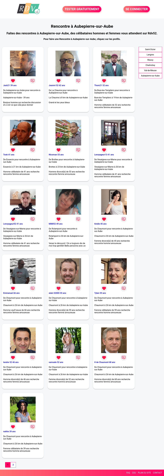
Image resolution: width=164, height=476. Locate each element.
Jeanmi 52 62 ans (57, 85)
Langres (150, 54)
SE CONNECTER (137, 9)
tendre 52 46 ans (11, 362)
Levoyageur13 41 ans (104, 154)
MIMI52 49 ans (56, 224)
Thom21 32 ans (101, 85)
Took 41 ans (8, 154)
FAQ (128, 473)
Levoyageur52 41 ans (13, 224)
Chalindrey (150, 65)
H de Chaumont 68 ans (104, 362)
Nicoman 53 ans (56, 154)
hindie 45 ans (100, 224)
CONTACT (157, 473)
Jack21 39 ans (10, 85)
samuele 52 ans (56, 362)
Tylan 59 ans (100, 293)
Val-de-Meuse (150, 70)
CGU (134, 473)
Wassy (150, 60)
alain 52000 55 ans (57, 293)
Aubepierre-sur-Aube (150, 75)
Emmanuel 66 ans (11, 293)
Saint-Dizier (150, 49)
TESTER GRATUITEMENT (82, 9)
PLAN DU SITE (144, 473)
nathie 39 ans (9, 431)
